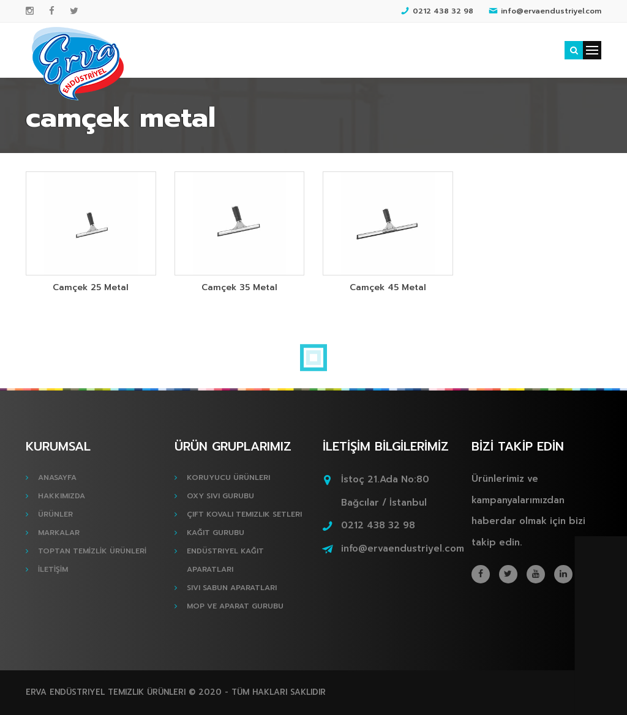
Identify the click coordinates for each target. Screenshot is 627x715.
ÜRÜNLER (55, 514)
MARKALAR (59, 532)
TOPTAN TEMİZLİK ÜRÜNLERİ (92, 550)
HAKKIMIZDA (61, 495)
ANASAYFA (57, 477)
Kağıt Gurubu (215, 532)
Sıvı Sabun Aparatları (232, 587)
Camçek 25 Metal (91, 287)
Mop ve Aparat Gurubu (235, 606)
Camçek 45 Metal (388, 287)
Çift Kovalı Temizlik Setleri (244, 514)
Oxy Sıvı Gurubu (220, 495)
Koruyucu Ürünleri (228, 477)
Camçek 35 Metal (239, 287)
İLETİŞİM (53, 569)
